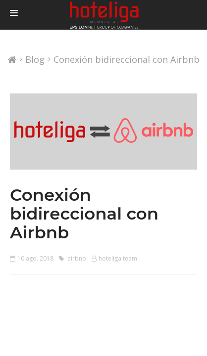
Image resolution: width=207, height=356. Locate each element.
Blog (35, 59)
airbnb (72, 258)
